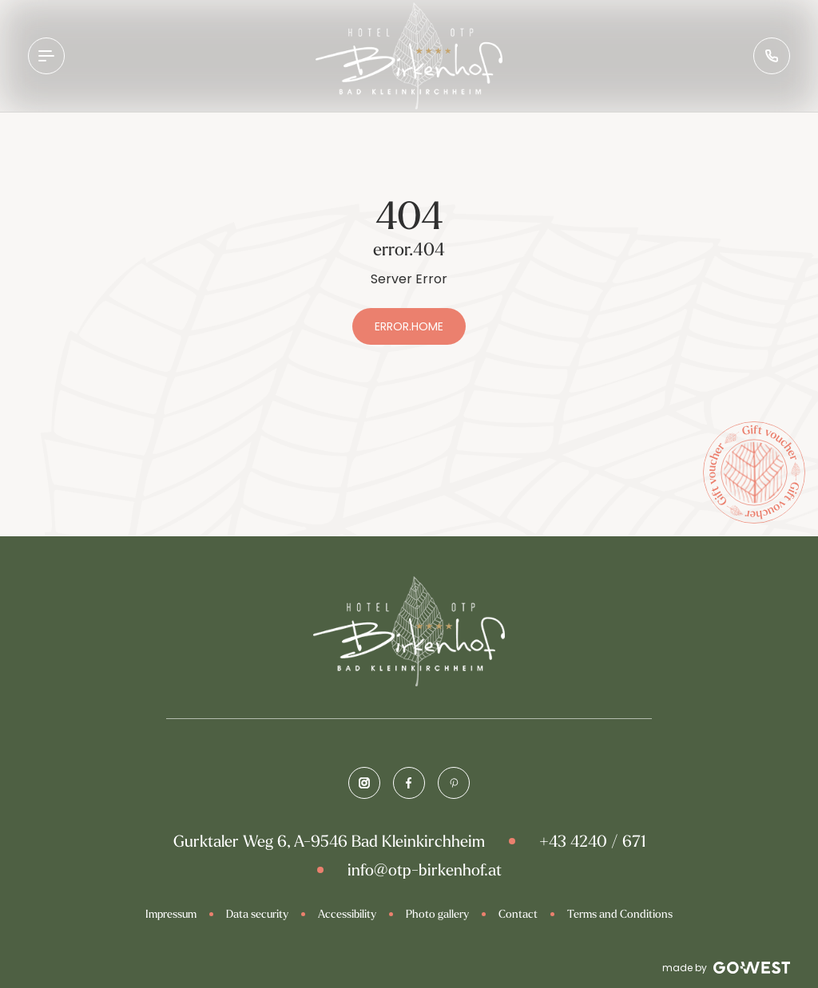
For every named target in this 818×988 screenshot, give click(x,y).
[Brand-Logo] (409, 55)
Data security (257, 914)
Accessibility (347, 914)
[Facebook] (409, 783)
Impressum (171, 914)
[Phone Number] (771, 56)
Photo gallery (437, 914)
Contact (518, 914)
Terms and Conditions (620, 914)
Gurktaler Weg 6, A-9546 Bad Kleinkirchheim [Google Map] (329, 841)
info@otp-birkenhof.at (424, 869)
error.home (409, 326)
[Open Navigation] (46, 56)
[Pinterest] (454, 783)
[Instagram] (364, 783)
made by (726, 967)
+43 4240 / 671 (592, 841)
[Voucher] (754, 472)
